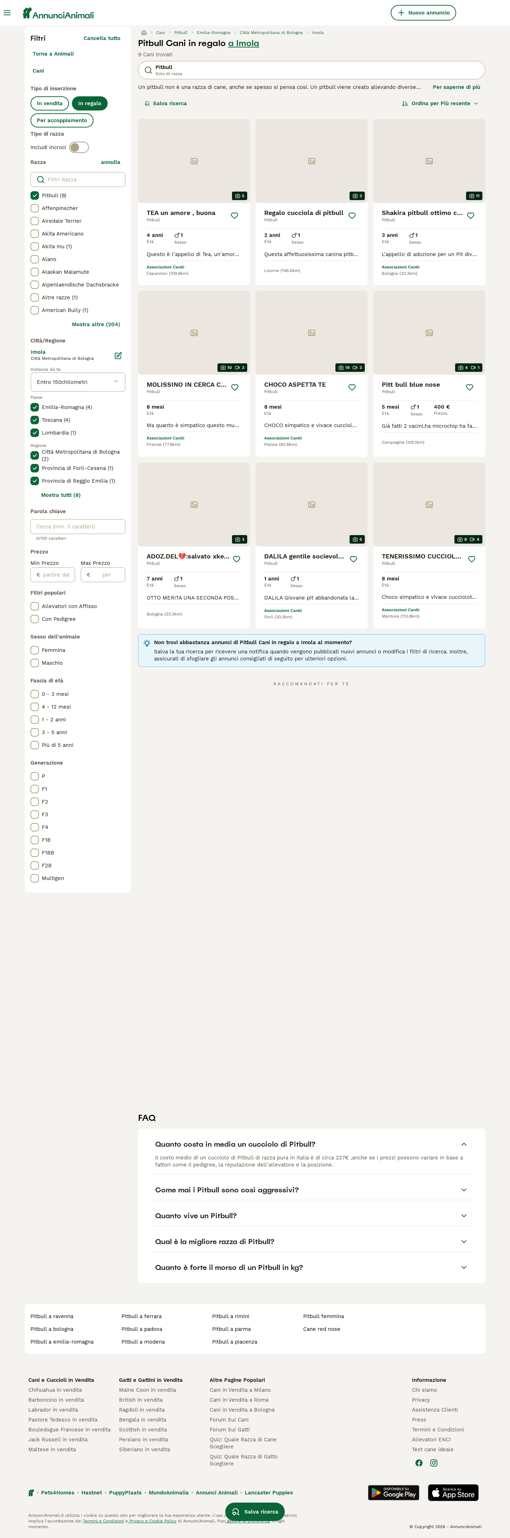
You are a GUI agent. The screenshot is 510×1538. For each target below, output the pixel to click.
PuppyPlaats (125, 1492)
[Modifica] (118, 355)
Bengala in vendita (142, 1420)
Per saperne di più (456, 87)
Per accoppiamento (62, 120)
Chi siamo (424, 1390)
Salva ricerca (165, 103)
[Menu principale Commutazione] (7, 13)
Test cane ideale (433, 1449)
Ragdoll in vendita (142, 1410)
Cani (38, 71)
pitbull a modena (143, 1342)
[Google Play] (393, 1492)
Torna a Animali (53, 54)
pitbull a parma (231, 1329)
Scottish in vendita (143, 1429)
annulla (110, 162)
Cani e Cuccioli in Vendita (61, 1380)
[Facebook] (419, 1463)
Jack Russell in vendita (57, 1439)
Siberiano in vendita (144, 1449)
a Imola (243, 43)
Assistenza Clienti (435, 1410)
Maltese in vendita (52, 1449)
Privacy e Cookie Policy (152, 1521)
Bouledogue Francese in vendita (69, 1429)
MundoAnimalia (169, 1492)
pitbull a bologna (51, 1329)
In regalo (89, 103)
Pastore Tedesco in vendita (62, 1420)
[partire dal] (57, 575)
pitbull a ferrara (141, 1316)
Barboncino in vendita (56, 1400)
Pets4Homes (57, 1492)
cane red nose (321, 1329)
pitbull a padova (141, 1329)
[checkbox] (35, 195)
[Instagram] (434, 1463)
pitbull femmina (323, 1316)
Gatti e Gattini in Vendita (151, 1380)
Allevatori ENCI (431, 1439)
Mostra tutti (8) (61, 495)
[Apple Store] (453, 1492)
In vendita (50, 103)
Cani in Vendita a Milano (240, 1390)
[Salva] (234, 216)
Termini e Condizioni (438, 1429)
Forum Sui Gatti (230, 1429)
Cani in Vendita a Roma (239, 1400)
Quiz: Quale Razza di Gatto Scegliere (244, 1460)
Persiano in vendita (143, 1439)
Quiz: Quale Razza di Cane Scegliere (243, 1443)
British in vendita (141, 1400)
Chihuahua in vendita (55, 1390)
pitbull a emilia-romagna (62, 1342)
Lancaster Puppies (269, 1492)
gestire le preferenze (248, 1521)
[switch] (79, 147)
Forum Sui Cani (229, 1420)
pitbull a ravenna (51, 1316)
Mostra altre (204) (96, 324)
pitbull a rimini (230, 1316)
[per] (108, 575)
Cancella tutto (102, 38)
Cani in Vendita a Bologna (242, 1410)
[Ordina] (440, 103)
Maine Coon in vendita (147, 1390)
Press (419, 1420)
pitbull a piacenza (234, 1342)
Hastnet (91, 1492)
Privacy (421, 1400)
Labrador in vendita (53, 1410)
